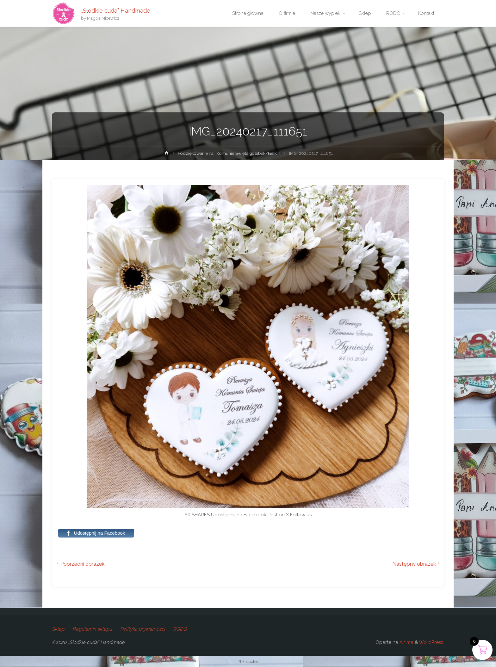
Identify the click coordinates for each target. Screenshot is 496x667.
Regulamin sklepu (92, 629)
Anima (405, 642)
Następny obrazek (416, 564)
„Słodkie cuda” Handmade (115, 10)
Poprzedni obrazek (79, 564)
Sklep (58, 629)
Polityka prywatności (142, 629)
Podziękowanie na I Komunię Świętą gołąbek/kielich (229, 153)
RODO (180, 629)
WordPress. (431, 642)
